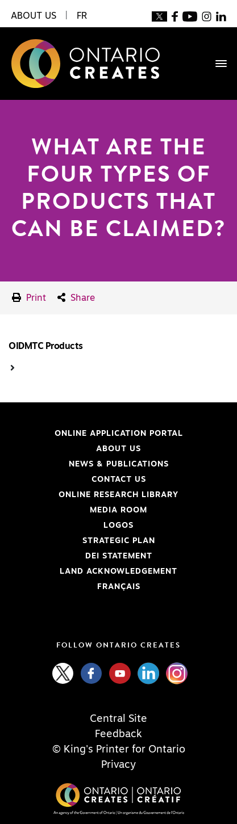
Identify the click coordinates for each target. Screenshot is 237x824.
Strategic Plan (118, 541)
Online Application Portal (96, 434)
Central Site (118, 719)
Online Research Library (93, 495)
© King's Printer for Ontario (118, 750)
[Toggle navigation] (215, 64)
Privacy (118, 765)
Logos (118, 525)
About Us (118, 449)
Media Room (118, 510)
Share (76, 297)
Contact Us (119, 480)
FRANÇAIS (118, 587)
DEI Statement (80, 556)
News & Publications (119, 464)
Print (29, 297)
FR (82, 15)
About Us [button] (33, 15)
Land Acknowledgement (93, 571)
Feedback (118, 734)
